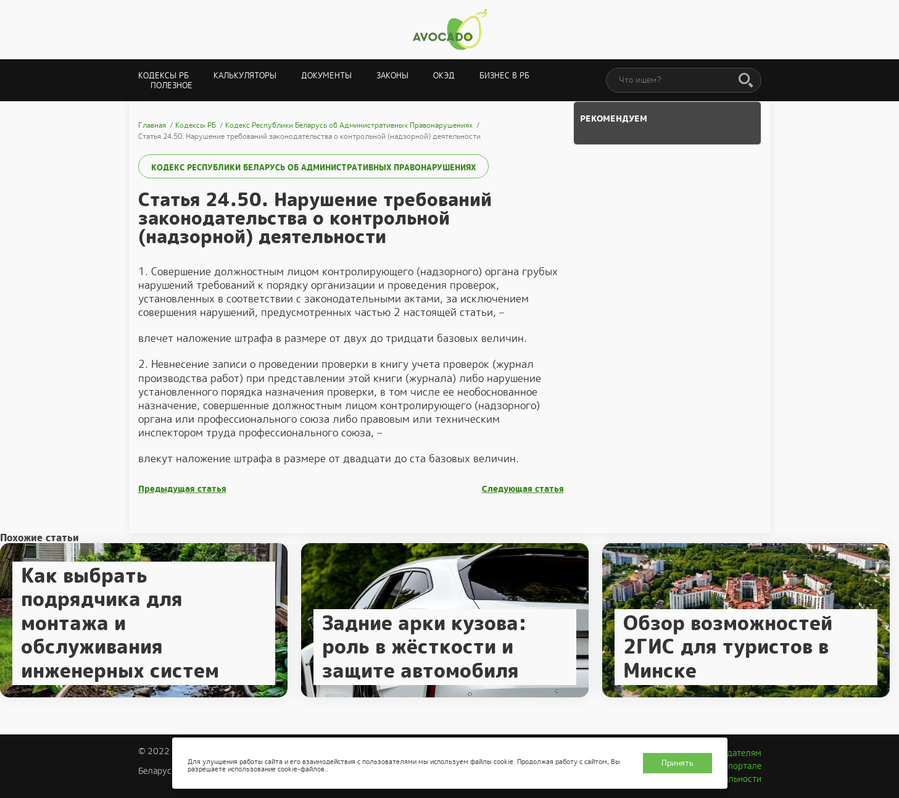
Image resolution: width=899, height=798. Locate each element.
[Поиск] (746, 81)
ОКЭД (444, 75)
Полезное (172, 85)
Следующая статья (523, 489)
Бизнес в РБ (504, 75)
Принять (677, 763)
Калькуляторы (244, 75)
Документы (326, 75)
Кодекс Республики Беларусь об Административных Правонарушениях (313, 167)
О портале (740, 766)
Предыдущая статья (182, 489)
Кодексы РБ (163, 75)
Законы (392, 75)
